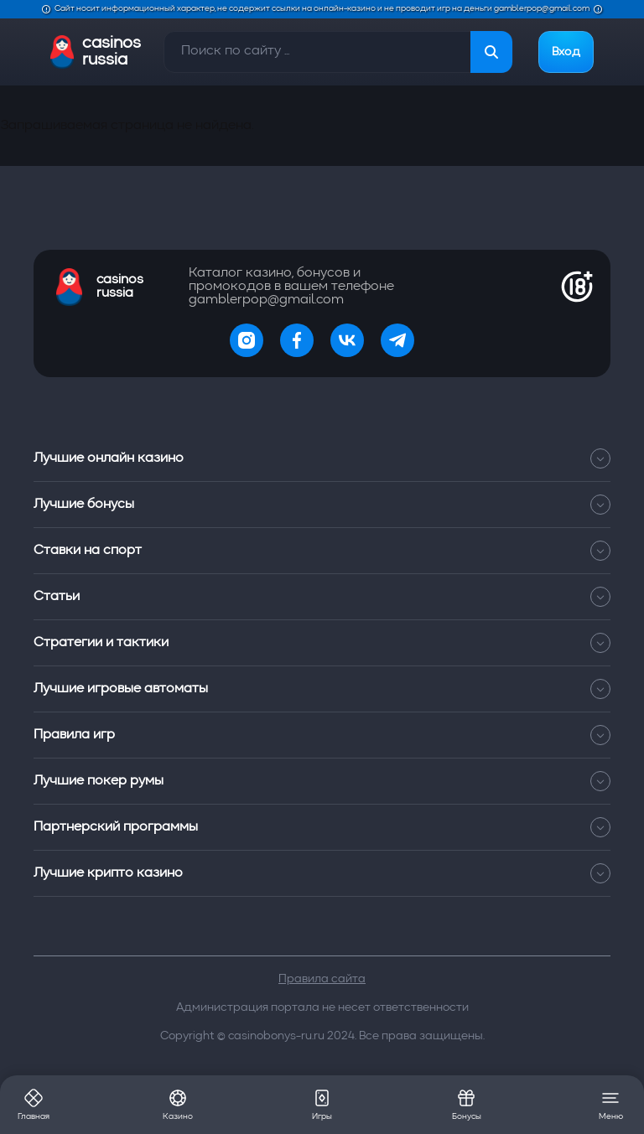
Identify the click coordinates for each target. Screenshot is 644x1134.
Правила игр (322, 735)
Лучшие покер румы (322, 781)
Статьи (322, 597)
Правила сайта (322, 979)
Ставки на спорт (322, 551)
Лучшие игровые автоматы (322, 689)
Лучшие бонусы (322, 505)
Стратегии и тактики (322, 643)
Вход (566, 52)
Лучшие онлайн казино (322, 458)
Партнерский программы (322, 827)
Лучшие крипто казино (322, 873)
